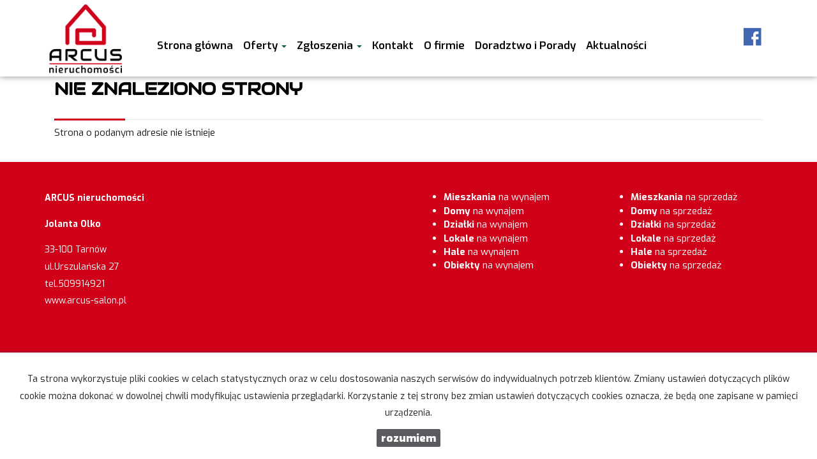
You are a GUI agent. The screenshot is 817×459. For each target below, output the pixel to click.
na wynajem (497, 197)
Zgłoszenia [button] (329, 45)
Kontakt (393, 45)
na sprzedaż (684, 197)
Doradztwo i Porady (525, 45)
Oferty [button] (265, 45)
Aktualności (616, 45)
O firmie (444, 45)
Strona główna (195, 45)
